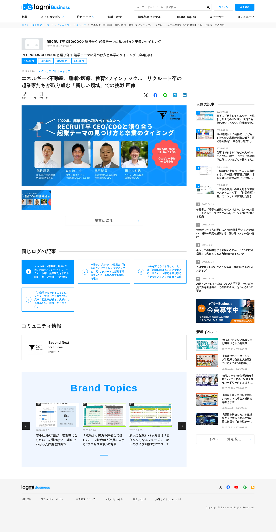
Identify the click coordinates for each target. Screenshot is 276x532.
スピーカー (216, 16)
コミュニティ (245, 16)
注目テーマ (84, 16)
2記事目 (46, 61)
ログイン (223, 7)
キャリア (81, 25)
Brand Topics (186, 16)
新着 (24, 16)
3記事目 (62, 61)
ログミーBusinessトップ (36, 25)
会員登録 (245, 7)
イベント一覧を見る (225, 439)
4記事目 (79, 61)
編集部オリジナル (149, 16)
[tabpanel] (57, 426)
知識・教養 (115, 16)
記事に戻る (104, 220)
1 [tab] (104, 455)
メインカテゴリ (51, 16)
